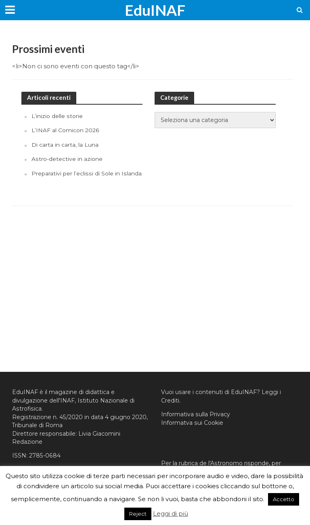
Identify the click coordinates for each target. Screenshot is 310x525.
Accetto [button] (283, 499)
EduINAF (155, 10)
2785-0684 (45, 455)
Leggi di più (170, 513)
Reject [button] (138, 513)
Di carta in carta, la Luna (64, 144)
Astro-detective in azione (67, 159)
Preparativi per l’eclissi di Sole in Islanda (86, 173)
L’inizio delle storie (57, 116)
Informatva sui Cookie (192, 423)
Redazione (27, 442)
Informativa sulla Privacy (195, 414)
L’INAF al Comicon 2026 (65, 130)
